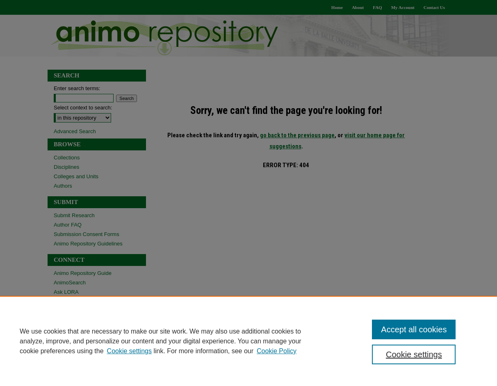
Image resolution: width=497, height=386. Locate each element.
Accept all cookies (414, 329)
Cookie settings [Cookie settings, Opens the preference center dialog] (414, 354)
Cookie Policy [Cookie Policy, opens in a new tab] (276, 350)
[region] (248, 341)
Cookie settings (129, 350)
